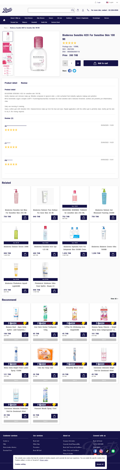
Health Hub (44, 22)
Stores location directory (9, 447)
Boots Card (36, 441)
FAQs (4, 444)
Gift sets (59, 18)
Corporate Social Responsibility (71, 444)
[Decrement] (65, 63)
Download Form (7, 450)
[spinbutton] (71, 63)
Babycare (24, 22)
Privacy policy (44, 460)
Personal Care (14, 22)
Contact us (6, 441)
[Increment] (78, 63)
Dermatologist (96, 18)
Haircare (106, 18)
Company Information (69, 441)
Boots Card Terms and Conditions (72, 447)
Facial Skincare (29, 18)
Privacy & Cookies (68, 453)
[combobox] (50, 10)
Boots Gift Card (37, 450)
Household (34, 22)
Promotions (36, 447)
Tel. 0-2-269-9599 (98, 444)
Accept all (100, 464)
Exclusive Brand (55, 22)
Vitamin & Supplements (82, 18)
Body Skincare (40, 18)
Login (97, 2)
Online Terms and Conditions (71, 450)
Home (6, 28)
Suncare (51, 18)
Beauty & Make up (15, 18)
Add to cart (101, 63)
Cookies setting (20, 464)
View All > (114, 298)
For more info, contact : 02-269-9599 (104, 10)
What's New (36, 444)
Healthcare (69, 18)
